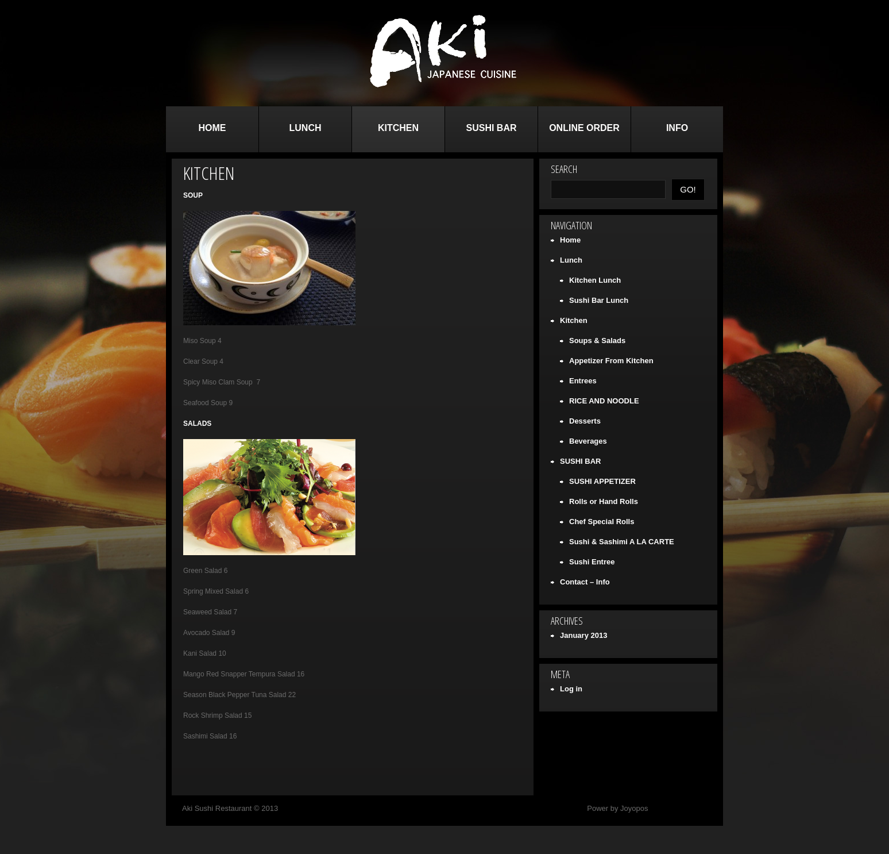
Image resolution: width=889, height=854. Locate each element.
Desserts (585, 421)
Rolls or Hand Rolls (603, 501)
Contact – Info (585, 582)
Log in (571, 688)
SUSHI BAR (491, 128)
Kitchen (398, 128)
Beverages (588, 441)
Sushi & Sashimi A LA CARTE (621, 541)
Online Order (584, 128)
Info (677, 128)
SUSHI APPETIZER (602, 481)
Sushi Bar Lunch (598, 300)
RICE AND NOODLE (604, 401)
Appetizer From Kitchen (611, 360)
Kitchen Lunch (595, 280)
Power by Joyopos (617, 808)
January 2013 (583, 635)
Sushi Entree (591, 561)
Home (212, 128)
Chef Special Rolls (601, 521)
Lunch (305, 128)
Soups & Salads (597, 340)
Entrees (583, 380)
